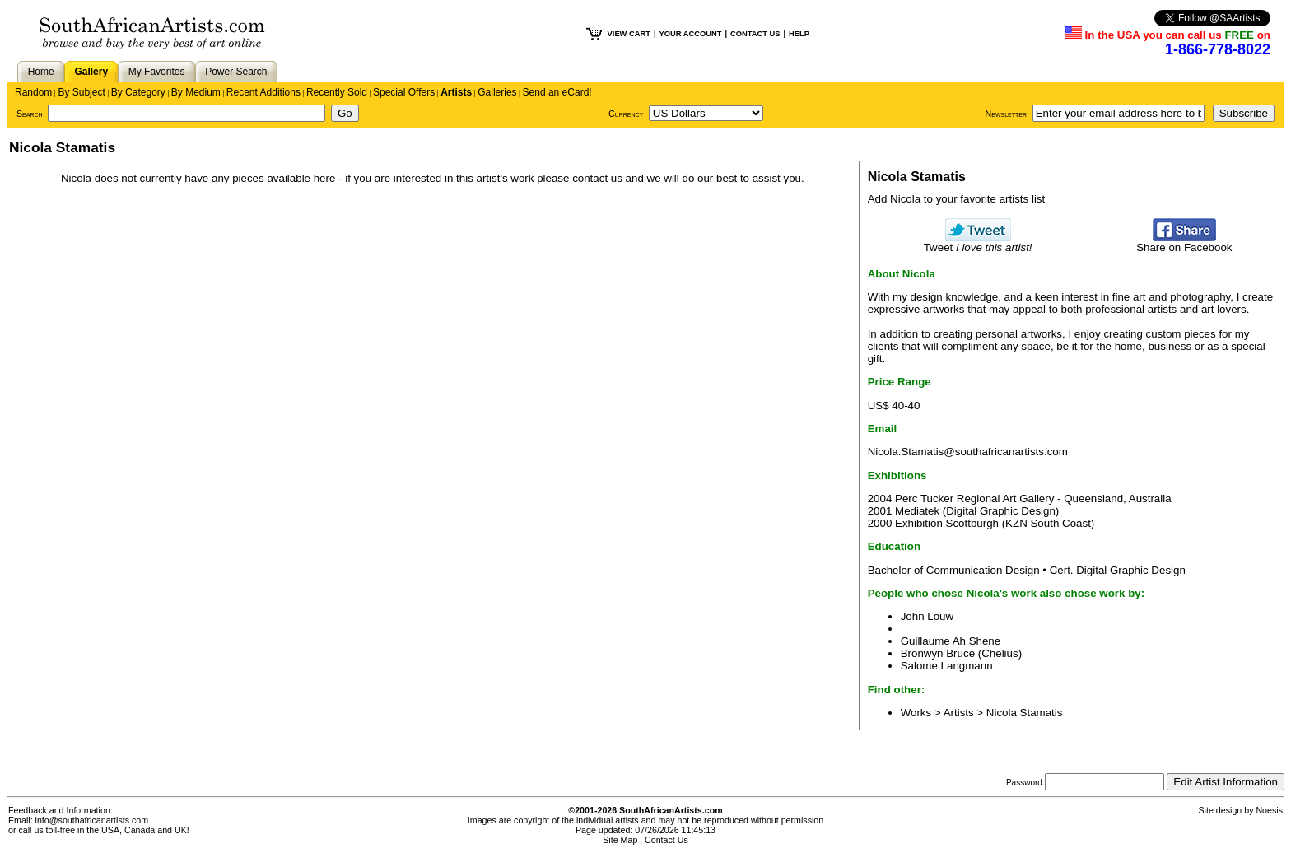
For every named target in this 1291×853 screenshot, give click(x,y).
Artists (456, 92)
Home (41, 71)
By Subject (81, 92)
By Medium (196, 92)
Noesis (1269, 810)
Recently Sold (336, 92)
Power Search (236, 71)
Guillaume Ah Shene (951, 641)
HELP (799, 34)
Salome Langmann (947, 666)
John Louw (927, 616)
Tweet (978, 242)
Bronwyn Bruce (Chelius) (961, 653)
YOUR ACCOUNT (690, 34)
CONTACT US (755, 34)
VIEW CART (629, 34)
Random (33, 92)
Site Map (620, 840)
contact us (597, 178)
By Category (138, 92)
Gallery (91, 71)
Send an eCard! (557, 92)
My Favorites (156, 71)
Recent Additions (263, 92)
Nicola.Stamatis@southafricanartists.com (968, 451)
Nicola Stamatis (1024, 712)
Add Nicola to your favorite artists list (957, 199)
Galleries (497, 92)
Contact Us (666, 840)
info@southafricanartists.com (92, 820)
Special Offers (404, 92)
